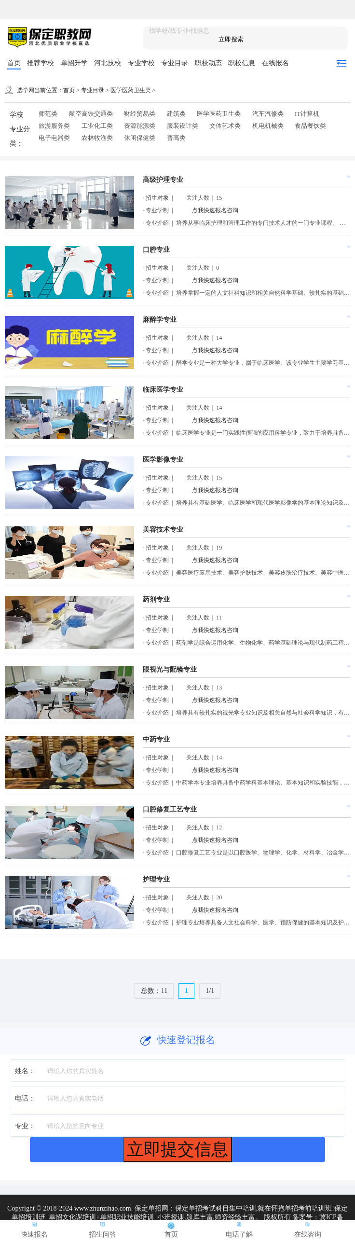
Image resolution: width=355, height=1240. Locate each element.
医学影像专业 (163, 459)
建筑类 (176, 113)
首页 (14, 63)
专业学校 (141, 63)
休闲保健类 (139, 137)
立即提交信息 (177, 1149)
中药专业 (156, 739)
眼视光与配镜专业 (170, 669)
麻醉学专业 (160, 319)
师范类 (48, 113)
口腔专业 (156, 249)
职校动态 (208, 63)
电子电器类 (54, 137)
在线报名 (275, 63)
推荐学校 (40, 63)
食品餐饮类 (310, 125)
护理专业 (156, 879)
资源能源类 (139, 125)
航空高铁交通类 (91, 113)
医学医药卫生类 (130, 90)
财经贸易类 (139, 113)
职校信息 (241, 63)
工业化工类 (97, 125)
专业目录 (174, 63)
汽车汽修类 (268, 113)
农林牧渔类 (97, 137)
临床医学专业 (163, 389)
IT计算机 (307, 113)
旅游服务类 (54, 125)
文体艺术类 (225, 125)
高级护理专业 (163, 179)
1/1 (209, 990)
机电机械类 (268, 125)
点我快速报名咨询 (215, 210)
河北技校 (107, 63)
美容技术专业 (163, 529)
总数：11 (154, 990)
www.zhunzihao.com (102, 1208)
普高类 (176, 137)
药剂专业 (156, 599)
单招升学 (74, 63)
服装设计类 (182, 125)
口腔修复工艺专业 (170, 809)
